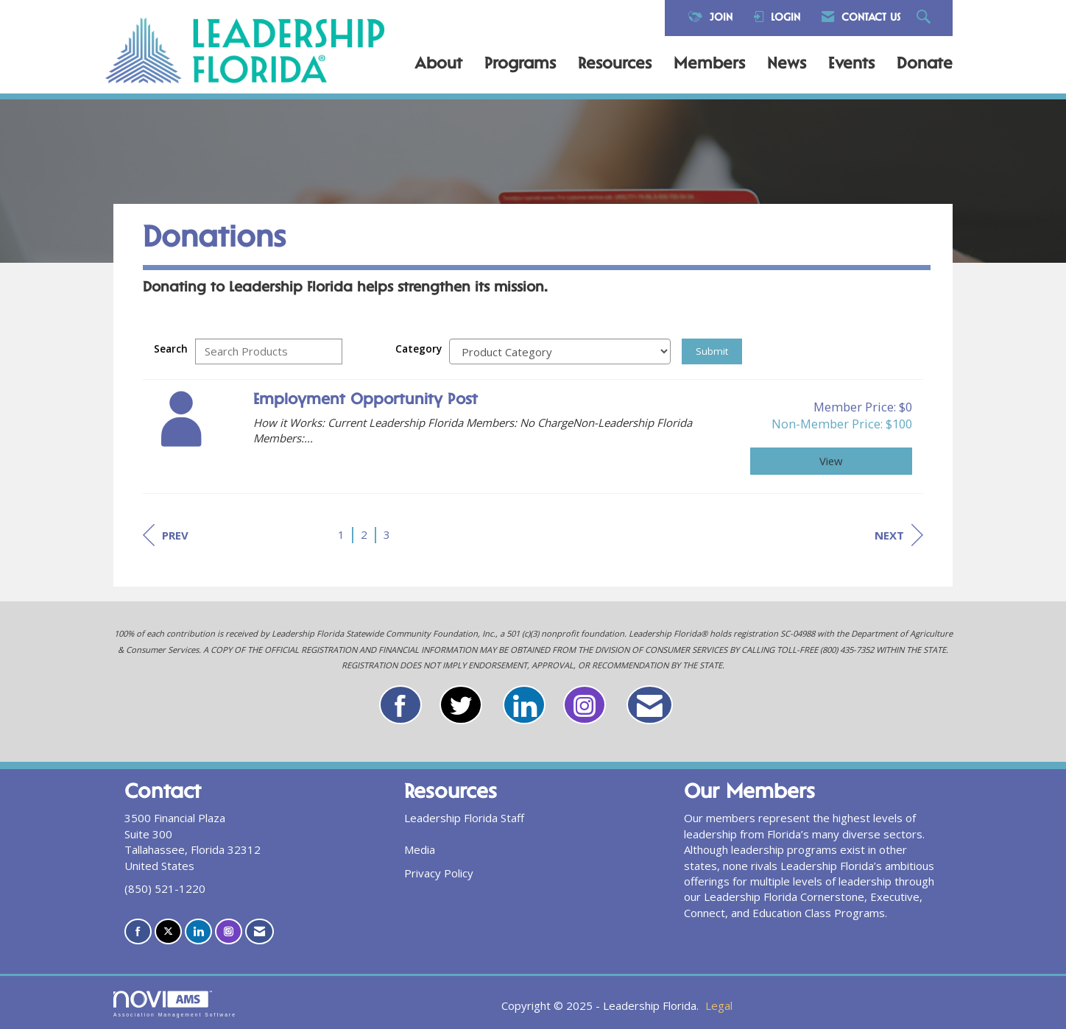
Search (171, 349)
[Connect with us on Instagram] (228, 931)
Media (419, 849)
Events (851, 64)
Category (418, 349)
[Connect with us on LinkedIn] (198, 931)
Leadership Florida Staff (464, 817)
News (786, 64)
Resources (615, 64)
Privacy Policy (438, 873)
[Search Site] (925, 18)
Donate (925, 64)
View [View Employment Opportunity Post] (831, 460)
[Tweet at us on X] (168, 931)
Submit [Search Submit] (712, 351)
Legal (719, 1005)
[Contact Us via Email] (259, 931)
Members (709, 64)
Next (899, 535)
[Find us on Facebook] (138, 931)
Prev (165, 535)
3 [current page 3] (387, 534)
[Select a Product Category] (560, 351)
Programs (520, 64)
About (438, 64)
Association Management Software (174, 1004)
